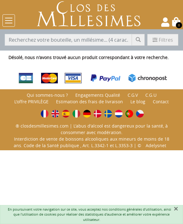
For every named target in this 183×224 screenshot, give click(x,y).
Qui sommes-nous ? (47, 95)
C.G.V (133, 95)
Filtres (162, 39)
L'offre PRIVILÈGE (31, 102)
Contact (161, 102)
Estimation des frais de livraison (89, 102)
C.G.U (151, 95)
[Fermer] (176, 209)
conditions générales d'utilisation (135, 209)
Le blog (137, 102)
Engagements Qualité (97, 95)
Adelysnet (156, 145)
